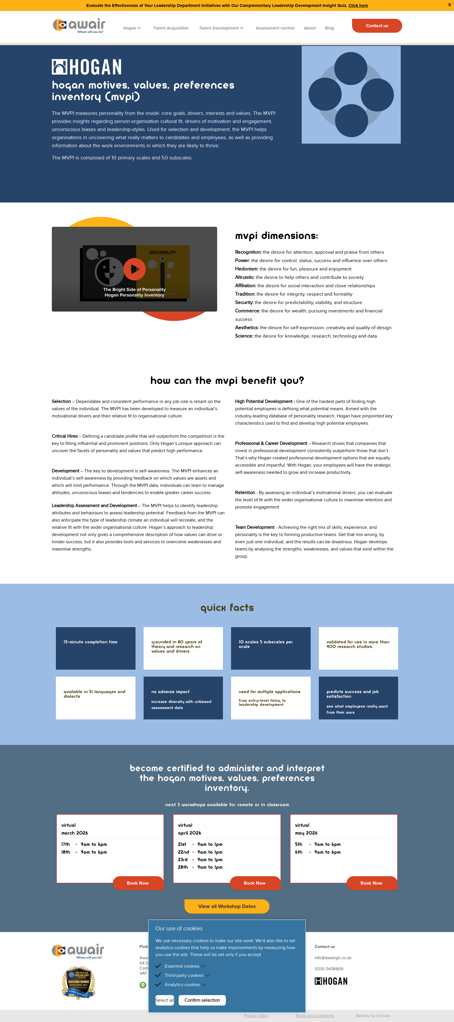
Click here (358, 5)
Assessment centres (275, 28)
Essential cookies (185, 966)
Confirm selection (202, 1000)
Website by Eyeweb (373, 1015)
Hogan (130, 28)
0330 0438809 (329, 968)
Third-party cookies (187, 975)
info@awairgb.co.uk (333, 957)
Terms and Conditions (314, 1015)
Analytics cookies (185, 985)
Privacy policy (256, 1015)
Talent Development (219, 28)
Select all (164, 1000)
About (310, 28)
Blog (329, 28)
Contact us (377, 26)
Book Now (138, 883)
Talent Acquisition (171, 28)
